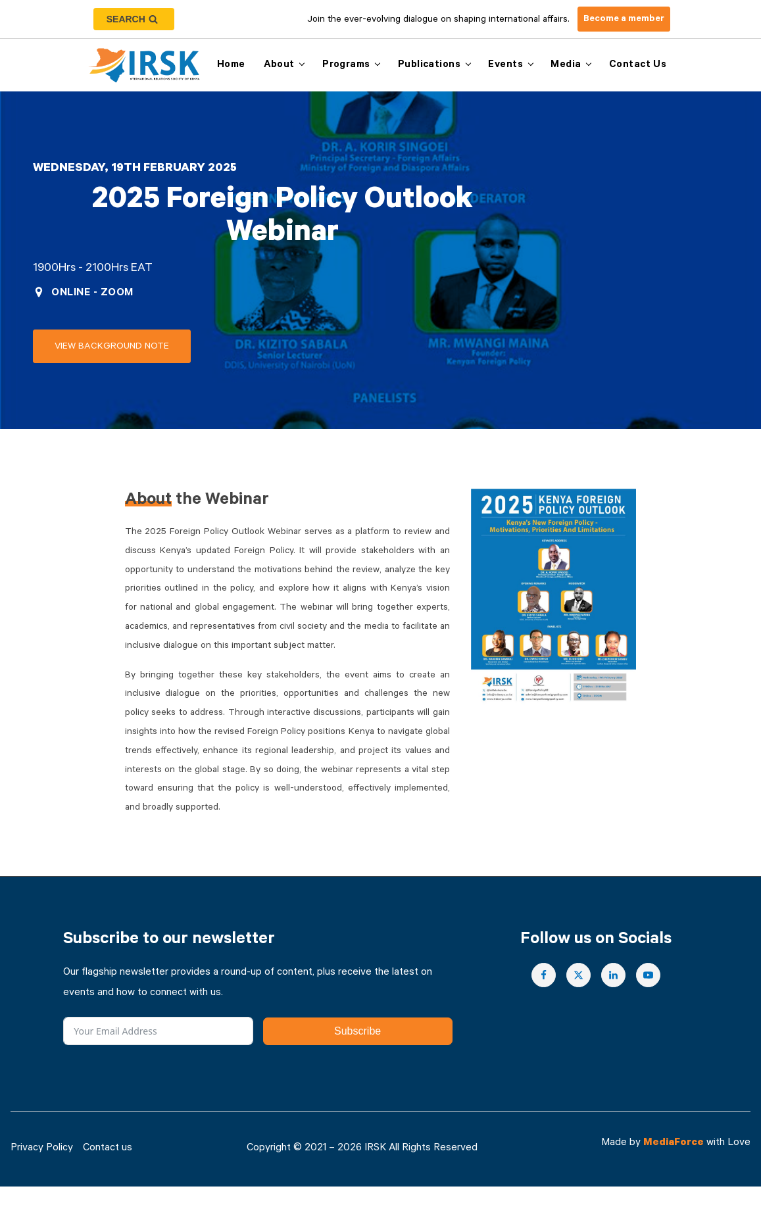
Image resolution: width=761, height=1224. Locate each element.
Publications (429, 65)
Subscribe (357, 1031)
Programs (346, 65)
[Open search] (133, 19)
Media (566, 65)
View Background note (112, 347)
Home (231, 65)
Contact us (637, 65)
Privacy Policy (42, 1148)
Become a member (623, 19)
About (279, 65)
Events (505, 65)
